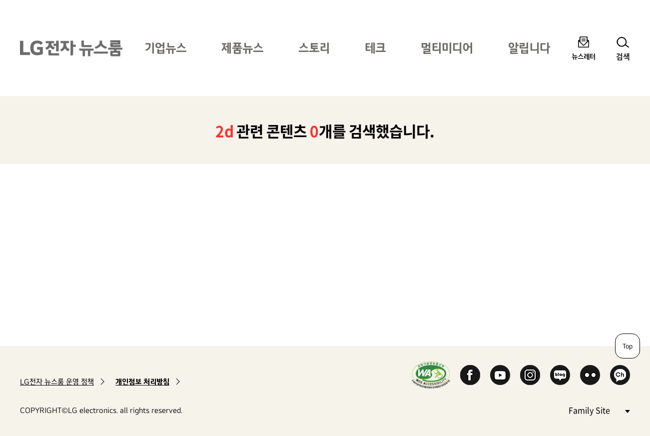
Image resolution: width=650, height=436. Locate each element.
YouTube (500, 375)
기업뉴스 (165, 48)
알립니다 (529, 48)
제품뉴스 (242, 48)
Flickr (590, 375)
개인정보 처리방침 (142, 381)
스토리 (314, 48)
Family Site (599, 410)
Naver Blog (560, 375)
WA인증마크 (431, 374)
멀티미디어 (447, 48)
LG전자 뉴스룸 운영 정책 (57, 381)
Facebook (470, 375)
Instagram (530, 375)
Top (628, 346)
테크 (375, 48)
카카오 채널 (620, 375)
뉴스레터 (584, 56)
